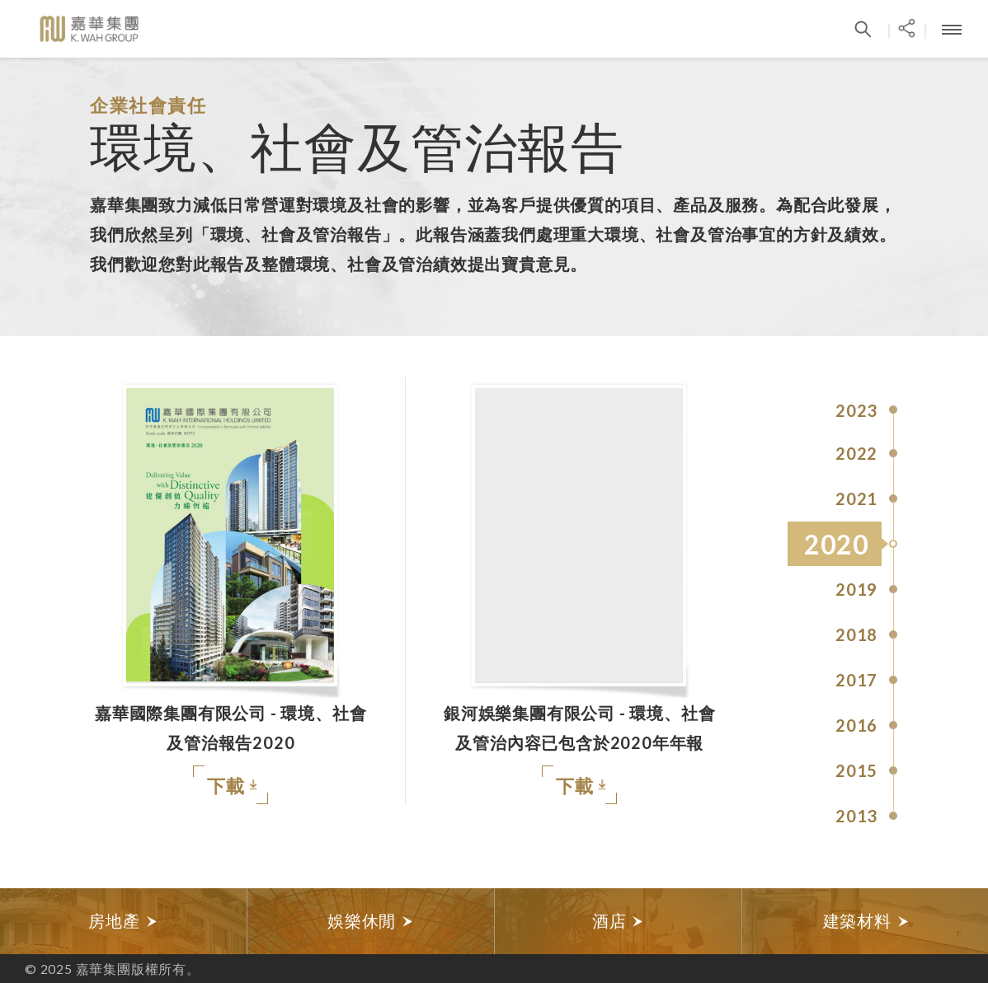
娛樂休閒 (370, 920)
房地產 (123, 920)
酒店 (618, 920)
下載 (231, 787)
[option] (123, 921)
